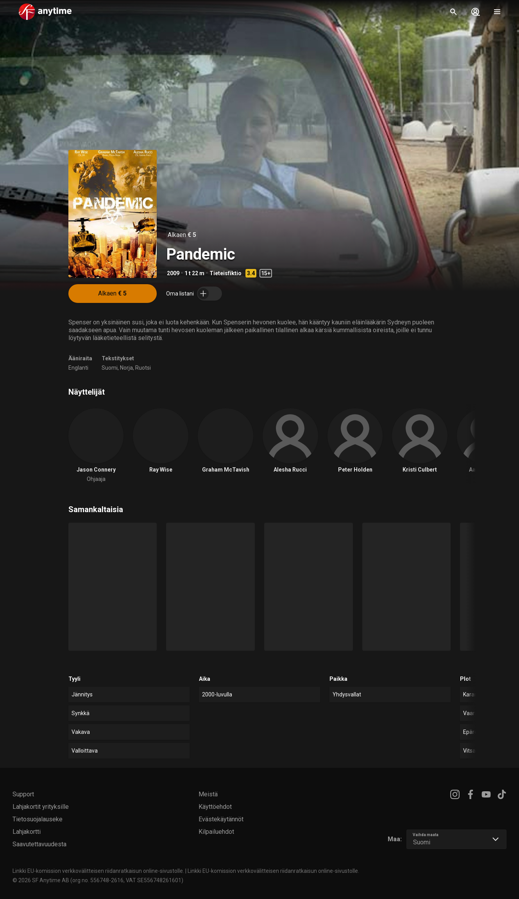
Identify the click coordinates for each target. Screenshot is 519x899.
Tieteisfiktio (225, 273)
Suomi (110, 368)
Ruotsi (143, 368)
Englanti (78, 368)
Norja (126, 368)
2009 (173, 273)
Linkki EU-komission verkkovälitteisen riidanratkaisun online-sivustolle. (98, 871)
